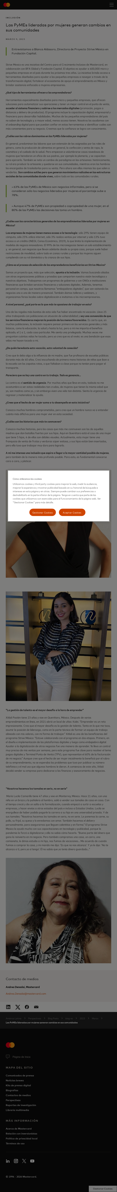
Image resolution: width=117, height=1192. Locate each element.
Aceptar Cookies (72, 512)
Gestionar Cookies (42, 512)
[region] (59, 496)
